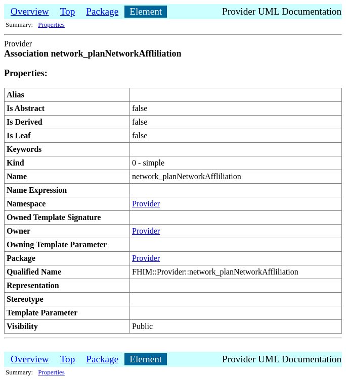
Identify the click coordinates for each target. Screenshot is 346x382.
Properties (51, 24)
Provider (146, 203)
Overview (30, 11)
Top (67, 11)
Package (102, 11)
